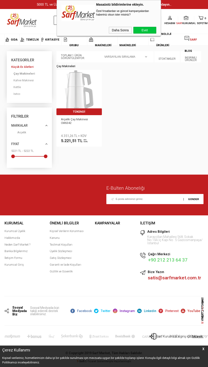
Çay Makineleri (24, 73)
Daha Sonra (120, 30)
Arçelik (18, 133)
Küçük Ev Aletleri (22, 66)
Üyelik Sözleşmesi (61, 251)
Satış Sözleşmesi (61, 258)
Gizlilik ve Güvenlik (61, 271)
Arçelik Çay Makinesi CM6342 (74, 121)
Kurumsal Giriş (14, 264)
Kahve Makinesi (23, 80)
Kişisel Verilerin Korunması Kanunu (67, 234)
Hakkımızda (12, 237)
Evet (144, 30)
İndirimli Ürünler (191, 57)
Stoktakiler (167, 56)
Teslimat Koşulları (61, 244)
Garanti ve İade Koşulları (65, 264)
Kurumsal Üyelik (14, 231)
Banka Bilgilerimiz (16, 251)
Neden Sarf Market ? (17, 244)
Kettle (17, 87)
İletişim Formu (13, 258)
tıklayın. (198, 336)
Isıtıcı (16, 94)
